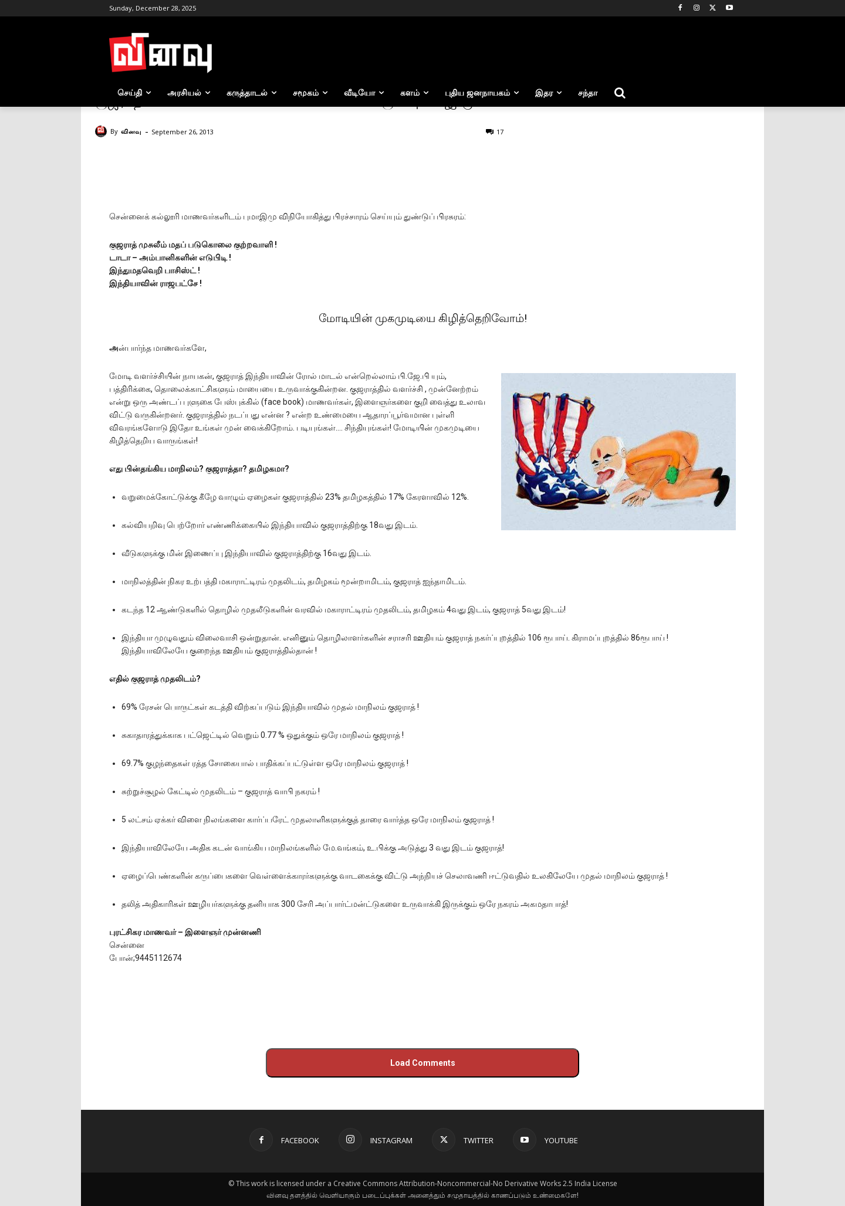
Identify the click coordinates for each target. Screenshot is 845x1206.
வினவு (131, 131)
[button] (620, 93)
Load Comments (422, 1063)
